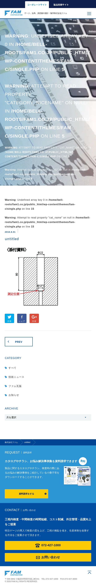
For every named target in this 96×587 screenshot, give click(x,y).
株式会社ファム (13, 573)
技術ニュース (16, 377)
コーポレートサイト (37, 4)
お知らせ (14, 395)
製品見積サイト (61, 4)
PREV (18, 342)
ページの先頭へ (89, 572)
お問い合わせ (48, 557)
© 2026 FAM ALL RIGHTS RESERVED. (21, 581)
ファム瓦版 (15, 386)
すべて (12, 368)
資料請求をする (26, 494)
